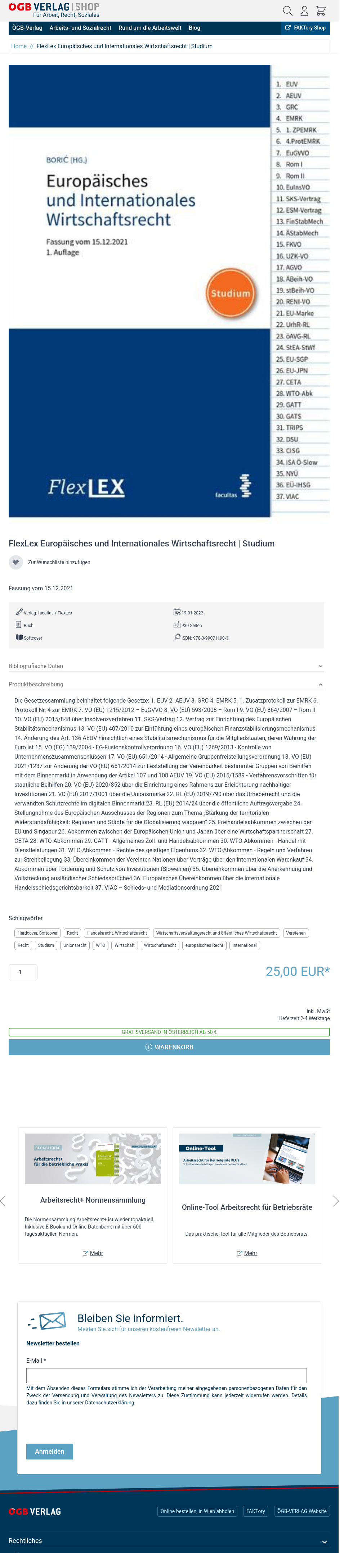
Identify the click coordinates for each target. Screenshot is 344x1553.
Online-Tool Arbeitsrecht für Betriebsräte (247, 1207)
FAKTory (255, 1511)
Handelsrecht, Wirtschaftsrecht (117, 933)
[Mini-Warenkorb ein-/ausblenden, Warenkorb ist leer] (321, 10)
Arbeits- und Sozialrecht (80, 27)
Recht (72, 933)
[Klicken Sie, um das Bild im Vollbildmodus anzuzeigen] (169, 297)
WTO (100, 945)
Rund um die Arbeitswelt (150, 27)
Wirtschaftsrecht (160, 945)
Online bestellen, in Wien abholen (197, 1511)
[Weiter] (336, 1201)
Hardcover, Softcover (38, 933)
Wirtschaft (125, 945)
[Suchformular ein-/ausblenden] (287, 10)
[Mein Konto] (304, 10)
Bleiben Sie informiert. (130, 1318)
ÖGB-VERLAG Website (302, 1511)
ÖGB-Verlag (27, 27)
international (245, 945)
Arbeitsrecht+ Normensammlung (93, 1200)
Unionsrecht (74, 945)
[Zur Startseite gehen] (54, 7)
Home (19, 46)
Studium (46, 945)
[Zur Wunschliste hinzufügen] (16, 562)
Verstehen (296, 933)
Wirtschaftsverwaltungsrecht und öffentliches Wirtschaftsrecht (216, 933)
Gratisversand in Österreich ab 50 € (169, 1032)
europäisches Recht (204, 945)
